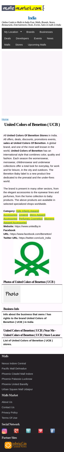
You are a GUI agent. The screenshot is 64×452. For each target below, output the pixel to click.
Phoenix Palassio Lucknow (17, 378)
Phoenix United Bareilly (15, 384)
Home (5, 119)
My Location (12, 31)
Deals (7, 38)
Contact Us (8, 407)
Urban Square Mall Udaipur (17, 389)
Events (38, 38)
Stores (19, 44)
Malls (7, 44)
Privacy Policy (10, 412)
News (50, 38)
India (32, 18)
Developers (22, 38)
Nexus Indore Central (14, 363)
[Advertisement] (32, 83)
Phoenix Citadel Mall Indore (17, 373)
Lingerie (23, 214)
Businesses (46, 31)
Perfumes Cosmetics (30, 218)
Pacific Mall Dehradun (14, 368)
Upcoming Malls (37, 44)
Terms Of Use (9, 417)
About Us (7, 402)
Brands (30, 31)
